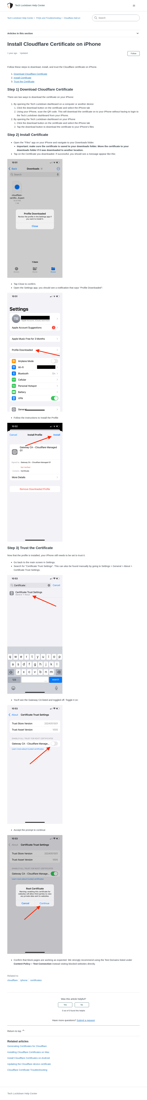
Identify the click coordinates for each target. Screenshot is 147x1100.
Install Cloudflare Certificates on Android (28, 1058)
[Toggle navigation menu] (134, 5)
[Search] (116, 18)
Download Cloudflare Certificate (30, 74)
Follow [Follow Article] (133, 53)
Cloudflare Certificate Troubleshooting (27, 1069)
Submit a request (86, 1020)
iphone (23, 980)
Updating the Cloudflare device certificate (29, 1064)
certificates (36, 980)
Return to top (16, 1030)
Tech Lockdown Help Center (20, 18)
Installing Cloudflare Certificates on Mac (28, 1052)
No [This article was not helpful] (82, 1005)
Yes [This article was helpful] (65, 1005)
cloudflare (12, 980)
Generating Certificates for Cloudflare (27, 1046)
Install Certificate (22, 77)
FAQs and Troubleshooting (48, 18)
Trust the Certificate (24, 81)
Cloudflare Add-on (72, 18)
